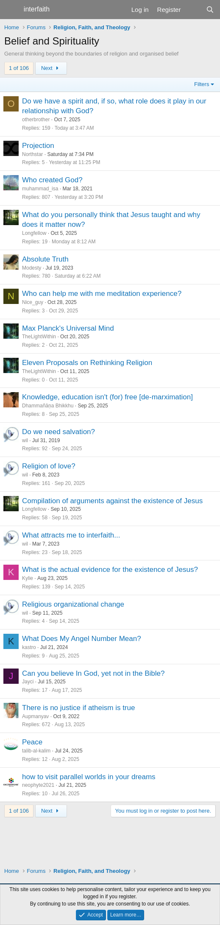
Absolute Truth (45, 259)
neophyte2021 (38, 785)
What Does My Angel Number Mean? (81, 639)
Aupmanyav (35, 716)
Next (51, 68)
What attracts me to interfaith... (71, 535)
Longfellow (34, 233)
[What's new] (193, 9)
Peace (32, 742)
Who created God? (52, 180)
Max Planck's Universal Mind (68, 328)
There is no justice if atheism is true (78, 708)
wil (25, 440)
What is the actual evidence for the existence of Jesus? (110, 570)
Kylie (27, 578)
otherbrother (36, 120)
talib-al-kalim (36, 751)
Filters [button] (201, 84)
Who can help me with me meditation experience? (101, 294)
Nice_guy (32, 302)
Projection (38, 146)
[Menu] (12, 9)
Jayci (27, 682)
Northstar (32, 154)
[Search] (210, 9)
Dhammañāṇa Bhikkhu (47, 406)
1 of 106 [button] (19, 68)
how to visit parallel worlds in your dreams (89, 777)
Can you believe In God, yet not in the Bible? (93, 673)
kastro (29, 647)
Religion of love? (48, 466)
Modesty (31, 268)
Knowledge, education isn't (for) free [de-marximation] (107, 397)
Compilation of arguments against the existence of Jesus (112, 501)
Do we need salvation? (58, 432)
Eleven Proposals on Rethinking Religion (87, 363)
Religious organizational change (73, 604)
